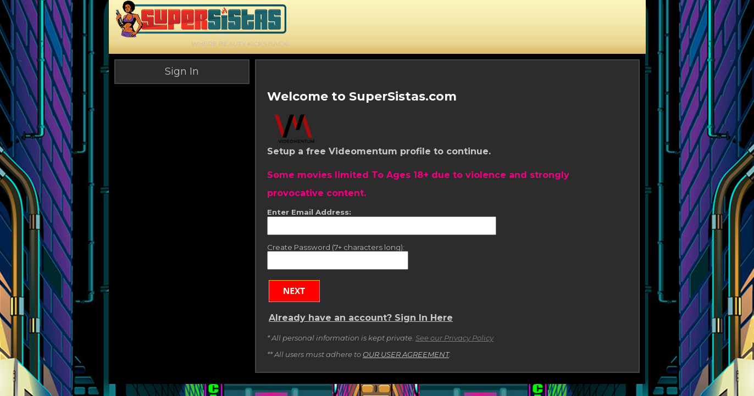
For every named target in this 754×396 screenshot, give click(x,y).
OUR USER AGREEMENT (406, 354)
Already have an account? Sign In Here (361, 318)
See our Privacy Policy (454, 337)
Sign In (182, 71)
